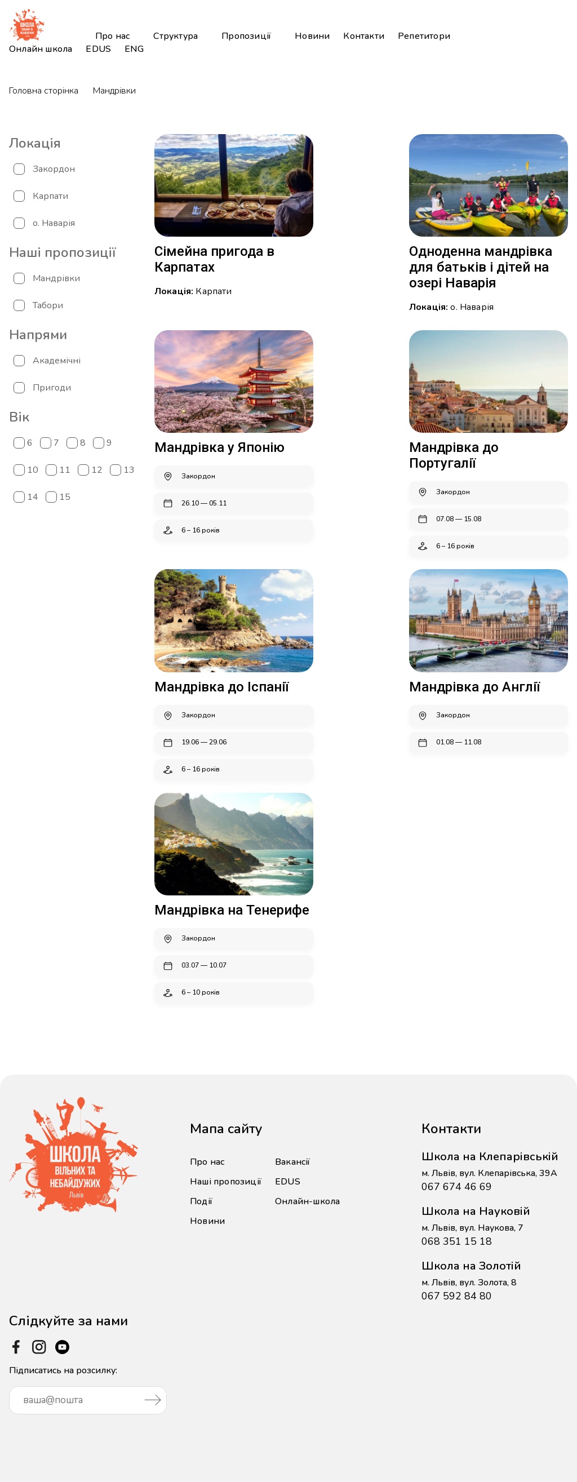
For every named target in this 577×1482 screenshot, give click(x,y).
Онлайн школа (40, 49)
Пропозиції (246, 36)
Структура (175, 36)
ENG (134, 49)
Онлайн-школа (307, 1201)
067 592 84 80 (456, 1296)
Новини (312, 36)
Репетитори (424, 36)
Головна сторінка (43, 91)
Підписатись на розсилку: (88, 1389)
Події (201, 1201)
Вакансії (292, 1162)
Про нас (112, 36)
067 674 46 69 (456, 1186)
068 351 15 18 (456, 1241)
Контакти (363, 36)
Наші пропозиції (225, 1181)
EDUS (98, 49)
